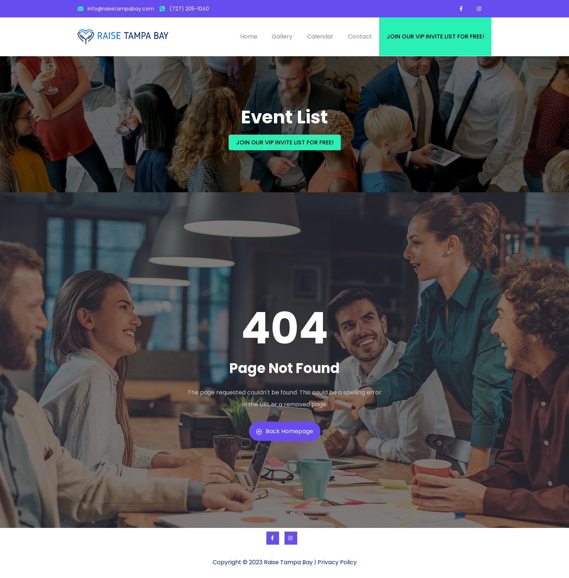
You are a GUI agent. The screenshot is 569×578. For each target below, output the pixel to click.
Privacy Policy (337, 562)
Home (248, 36)
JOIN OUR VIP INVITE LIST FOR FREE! (284, 142)
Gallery (282, 36)
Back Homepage (284, 431)
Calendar (320, 36)
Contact (360, 36)
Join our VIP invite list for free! (435, 36)
